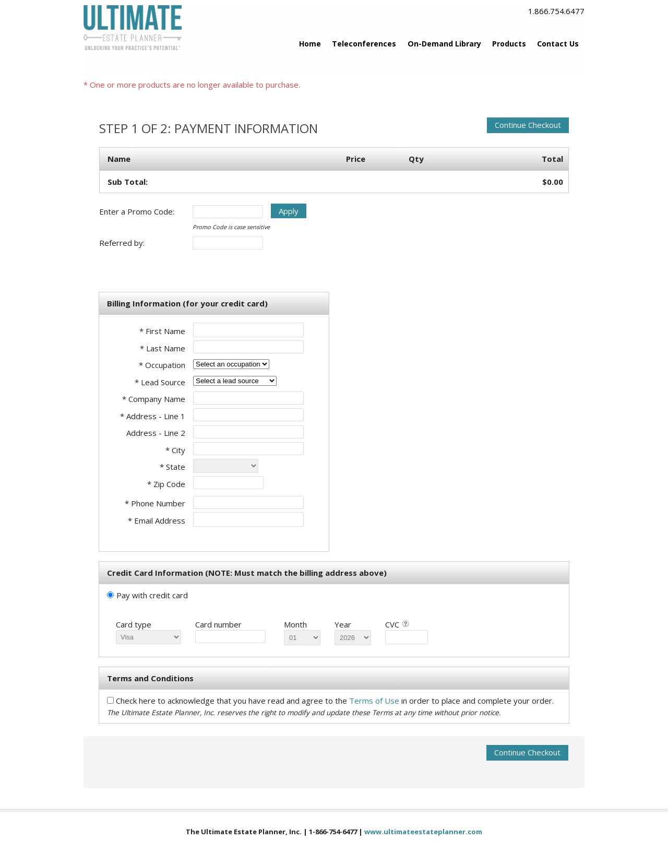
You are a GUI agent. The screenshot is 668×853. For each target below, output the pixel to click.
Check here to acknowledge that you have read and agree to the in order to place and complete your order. (335, 700)
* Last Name (162, 348)
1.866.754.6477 (556, 11)
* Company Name (153, 399)
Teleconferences (364, 44)
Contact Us (558, 44)
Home (310, 44)
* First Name (162, 331)
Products (509, 44)
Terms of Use (375, 700)
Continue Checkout (528, 125)
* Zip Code (166, 484)
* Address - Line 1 (152, 416)
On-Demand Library (444, 44)
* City (175, 450)
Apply (289, 211)
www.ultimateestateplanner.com (423, 831)
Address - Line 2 (155, 433)
